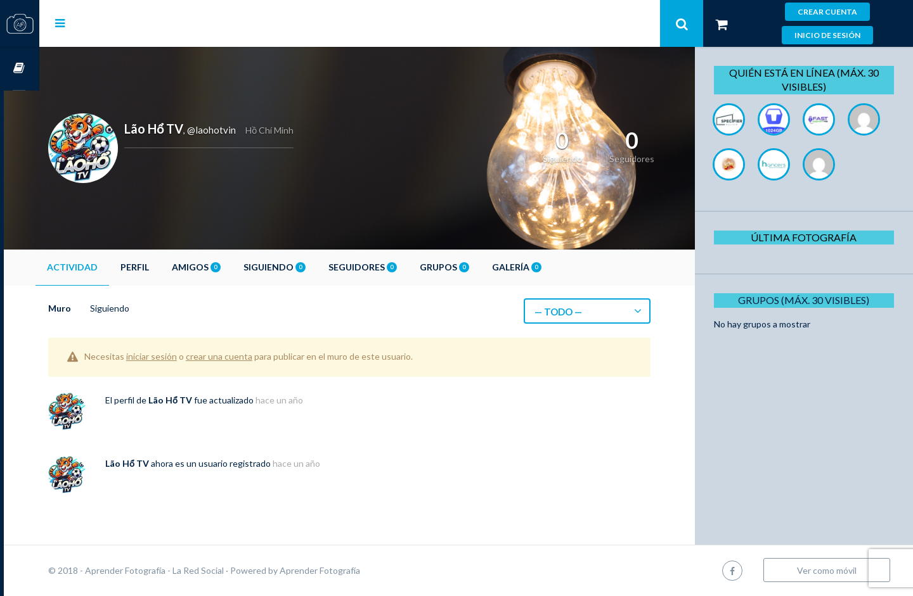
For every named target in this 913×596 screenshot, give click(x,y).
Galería (552, 267)
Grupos (480, 267)
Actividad (107, 267)
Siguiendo (310, 267)
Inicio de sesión (827, 35)
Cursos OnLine (19, 69)
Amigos (231, 267)
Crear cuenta (827, 11)
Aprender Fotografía (355, 570)
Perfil (170, 267)
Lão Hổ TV (206, 400)
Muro (95, 308)
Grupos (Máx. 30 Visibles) (808, 345)
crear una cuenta (254, 356)
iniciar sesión (187, 356)
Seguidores (398, 267)
